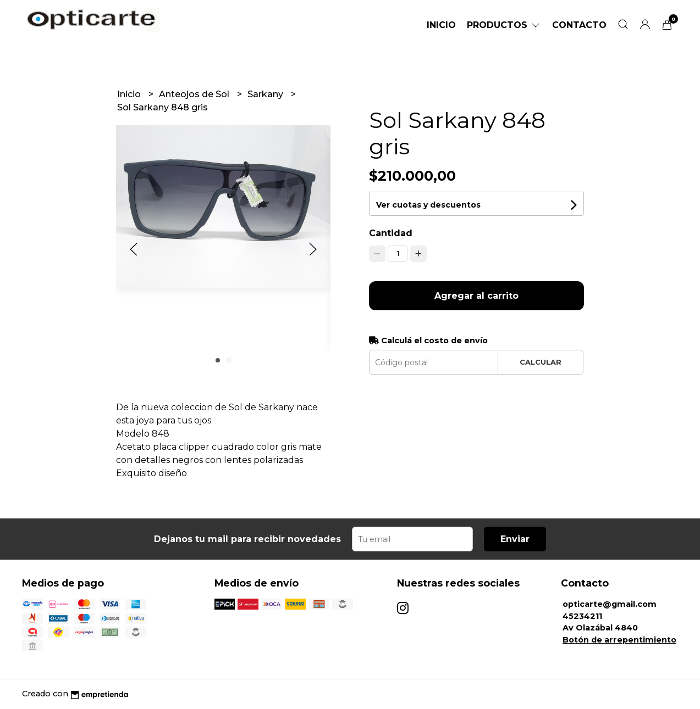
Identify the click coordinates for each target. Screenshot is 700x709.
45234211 (582, 616)
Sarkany (266, 94)
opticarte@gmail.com (610, 604)
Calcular (540, 362)
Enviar (515, 539)
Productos (504, 25)
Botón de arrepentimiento (619, 640)
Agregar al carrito (476, 296)
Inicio (441, 25)
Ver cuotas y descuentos (428, 205)
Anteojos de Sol (195, 94)
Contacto (579, 25)
